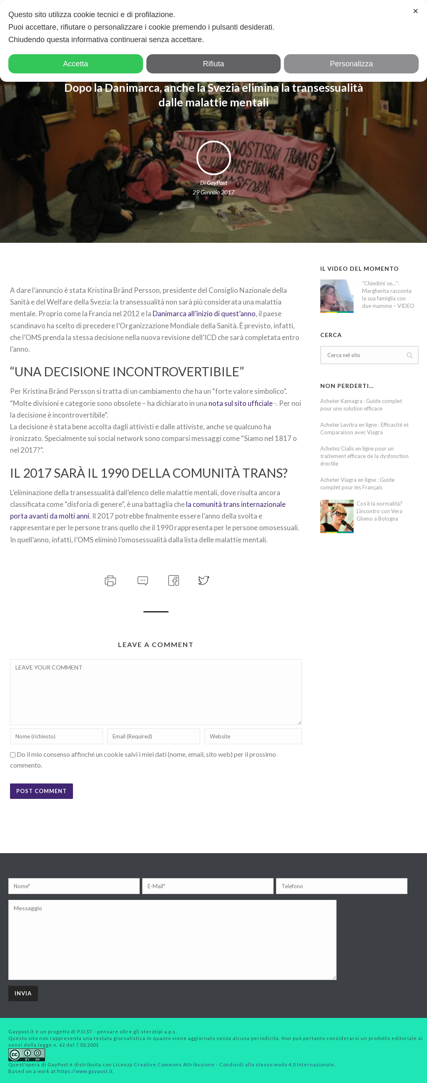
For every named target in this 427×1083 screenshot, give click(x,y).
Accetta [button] (75, 64)
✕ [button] (415, 11)
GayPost (217, 182)
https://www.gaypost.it (85, 1071)
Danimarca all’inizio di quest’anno (204, 313)
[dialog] (213, 41)
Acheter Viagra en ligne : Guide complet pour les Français (357, 483)
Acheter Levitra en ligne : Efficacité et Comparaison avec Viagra (364, 428)
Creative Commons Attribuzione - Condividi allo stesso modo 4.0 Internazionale (234, 1064)
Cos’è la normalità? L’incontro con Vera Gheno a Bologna (379, 511)
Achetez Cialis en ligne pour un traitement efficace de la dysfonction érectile (364, 456)
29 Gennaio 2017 (213, 192)
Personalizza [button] (351, 64)
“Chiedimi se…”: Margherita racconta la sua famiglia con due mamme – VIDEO (388, 294)
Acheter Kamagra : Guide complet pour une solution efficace (361, 405)
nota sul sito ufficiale (240, 403)
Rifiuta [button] (213, 64)
